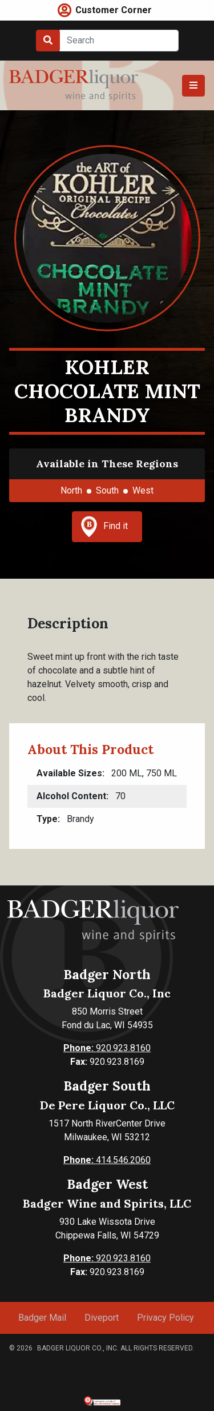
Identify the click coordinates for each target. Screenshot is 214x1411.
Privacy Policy (165, 1317)
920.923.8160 (107, 1048)
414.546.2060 (107, 1160)
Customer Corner (113, 10)
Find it (104, 526)
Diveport (101, 1317)
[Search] (119, 40)
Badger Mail (42, 1317)
